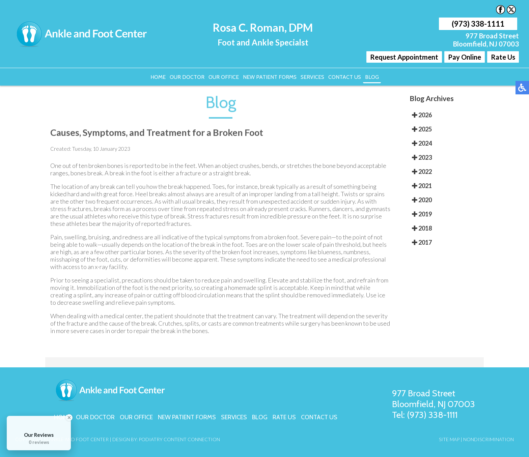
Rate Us (503, 57)
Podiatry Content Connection (179, 439)
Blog (372, 77)
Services (312, 77)
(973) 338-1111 (478, 23)
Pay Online (464, 57)
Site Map (449, 439)
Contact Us (344, 77)
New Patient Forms (270, 77)
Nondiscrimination (488, 439)
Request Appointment (404, 57)
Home (158, 77)
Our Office (223, 77)
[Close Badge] (69, 417)
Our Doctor (187, 77)
